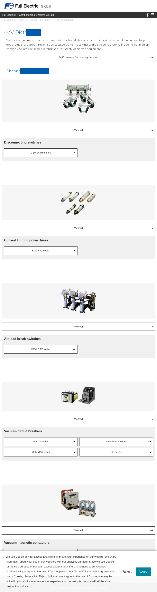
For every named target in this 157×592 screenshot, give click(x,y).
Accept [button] (143, 571)
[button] (30, 586)
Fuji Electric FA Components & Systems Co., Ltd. (28, 14)
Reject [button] (127, 571)
